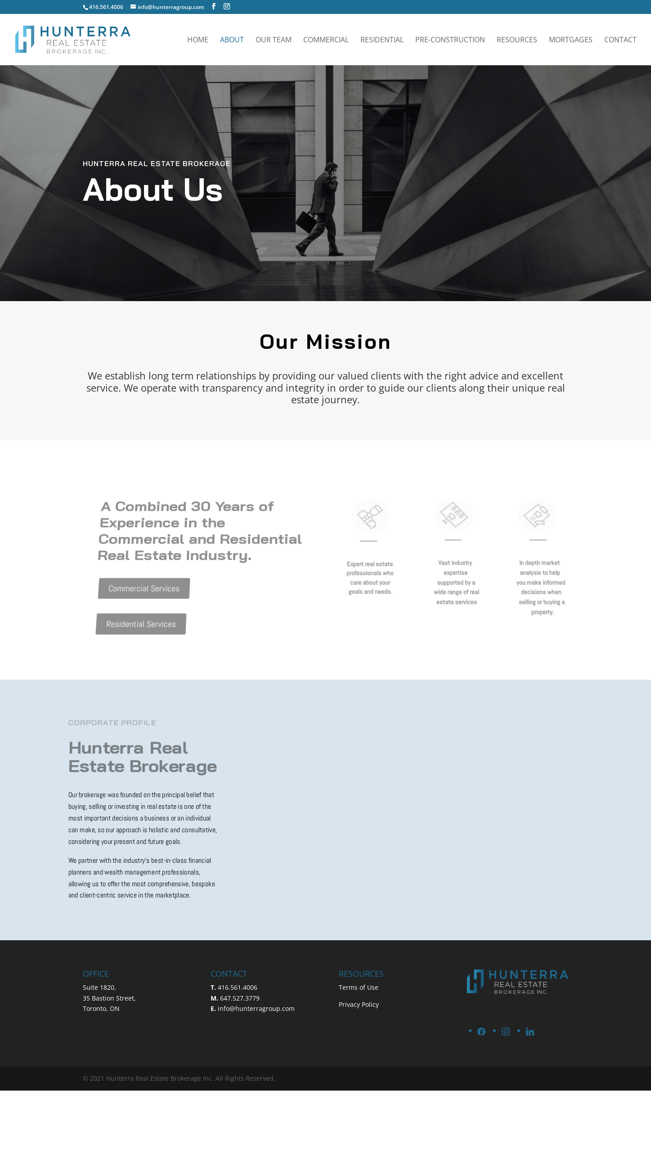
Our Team (274, 40)
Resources (517, 40)
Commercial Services (141, 582)
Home (197, 40)
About (232, 40)
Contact (620, 40)
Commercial (326, 40)
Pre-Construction (450, 40)
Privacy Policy (359, 1004)
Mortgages (571, 40)
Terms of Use (358, 987)
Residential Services (134, 613)
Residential (382, 40)
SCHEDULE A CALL (543, 7)
